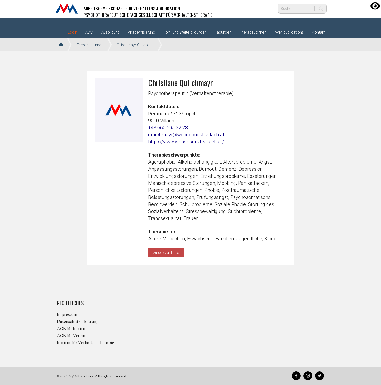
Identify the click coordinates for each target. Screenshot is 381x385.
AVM (66, 8)
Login (72, 32)
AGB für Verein (71, 335)
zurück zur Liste (166, 253)
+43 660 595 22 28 (168, 128)
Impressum (67, 314)
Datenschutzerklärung (78, 321)
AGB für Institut (72, 328)
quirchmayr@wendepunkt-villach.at (186, 135)
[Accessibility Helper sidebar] (375, 6)
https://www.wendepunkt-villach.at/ (186, 142)
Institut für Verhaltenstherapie (85, 342)
